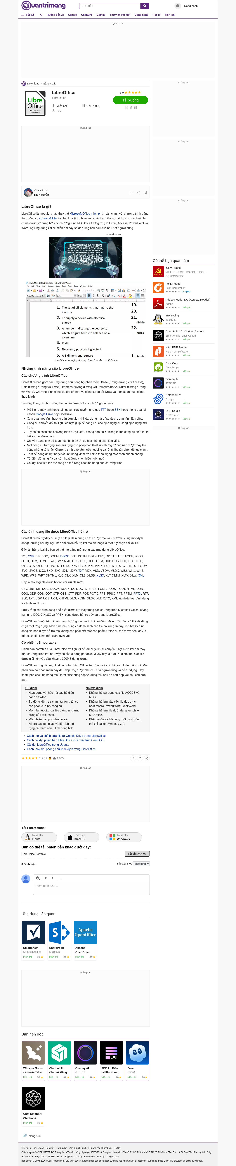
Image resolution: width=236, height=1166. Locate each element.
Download (33, 83)
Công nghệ (141, 14)
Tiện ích (170, 14)
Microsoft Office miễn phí (86, 213)
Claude (72, 14)
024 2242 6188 (48, 1156)
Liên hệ (84, 1148)
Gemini (101, 14)
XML (141, 575)
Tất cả (30, 14)
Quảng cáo (95, 1148)
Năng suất (49, 83)
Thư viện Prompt (120, 14)
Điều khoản (38, 1148)
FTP (104, 409)
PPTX (137, 593)
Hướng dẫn (61, 1148)
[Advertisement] (118, 52)
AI (41, 14)
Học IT (156, 14)
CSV (31, 556)
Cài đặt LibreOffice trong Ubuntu (48, 744)
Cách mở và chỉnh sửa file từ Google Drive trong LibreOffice (66, 735)
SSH (117, 409)
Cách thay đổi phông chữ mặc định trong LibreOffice (61, 749)
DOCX (64, 556)
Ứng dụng (74, 1148)
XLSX (100, 575)
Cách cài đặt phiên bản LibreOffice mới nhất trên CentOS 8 (65, 740)
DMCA (117, 1148)
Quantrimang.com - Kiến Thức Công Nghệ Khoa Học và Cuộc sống (43, 5)
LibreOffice (63, 92)
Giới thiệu (26, 1148)
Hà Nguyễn (41, 194)
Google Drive (44, 414)
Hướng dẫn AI (55, 14)
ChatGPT (86, 14)
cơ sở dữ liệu (48, 218)
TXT (81, 570)
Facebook (107, 1148)
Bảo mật (50, 1148)
